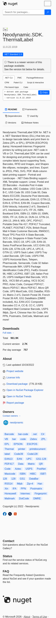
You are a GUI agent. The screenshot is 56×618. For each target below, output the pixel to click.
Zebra (33, 439)
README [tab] (11, 109)
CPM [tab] (7, 82)
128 (13, 478)
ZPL (43, 439)
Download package (17, 384)
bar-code (23, 434)
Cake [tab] (25, 87)
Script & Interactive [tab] (35, 82)
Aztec (18, 468)
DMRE (37, 498)
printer (21, 449)
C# (42, 434)
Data (20, 464)
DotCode (24, 498)
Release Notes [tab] (30, 122)
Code (8, 468)
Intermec (25, 493)
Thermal (9, 449)
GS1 (22, 478)
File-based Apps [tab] (12, 87)
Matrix (31, 464)
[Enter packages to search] (24, 12)
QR (41, 464)
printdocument (37, 449)
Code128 (32, 454)
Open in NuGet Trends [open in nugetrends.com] (19, 396)
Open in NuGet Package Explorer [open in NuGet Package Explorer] (25, 390)
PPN (23, 488)
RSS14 (9, 483)
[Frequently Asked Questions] (6, 571)
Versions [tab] (10, 122)
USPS (29, 468)
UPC (29, 459)
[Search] (47, 12)
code (23, 439)
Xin (6, 488)
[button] (43, 92)
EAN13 (9, 459)
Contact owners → (12, 416)
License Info (13, 377)
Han (40, 483)
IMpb (20, 483)
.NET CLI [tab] (9, 78)
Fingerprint (40, 493)
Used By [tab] (32, 116)
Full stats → (8, 333)
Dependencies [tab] (13, 116)
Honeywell (10, 493)
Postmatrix (36, 488)
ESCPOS (32, 444)
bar (14, 439)
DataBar (33, 478)
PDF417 (9, 464)
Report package (15, 402)
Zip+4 (30, 483)
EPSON (18, 444)
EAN (19, 459)
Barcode (9, 434)
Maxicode (10, 473)
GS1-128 (41, 459)
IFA (14, 488)
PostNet (41, 468)
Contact (8, 541)
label (7, 454)
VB (6, 439)
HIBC (33, 473)
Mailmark (10, 498)
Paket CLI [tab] (18, 82)
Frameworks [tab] (29, 109)
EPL (7, 444)
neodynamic (16, 422)
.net (35, 434)
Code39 (18, 454)
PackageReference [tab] (34, 78)
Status (7, 556)
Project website (15, 371)
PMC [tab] (19, 78)
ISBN (22, 473)
